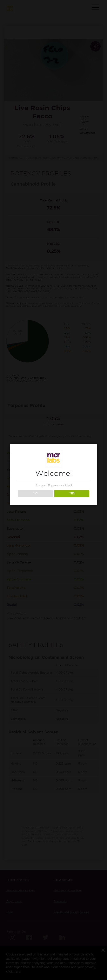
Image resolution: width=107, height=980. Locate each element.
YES (72, 493)
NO (35, 493)
